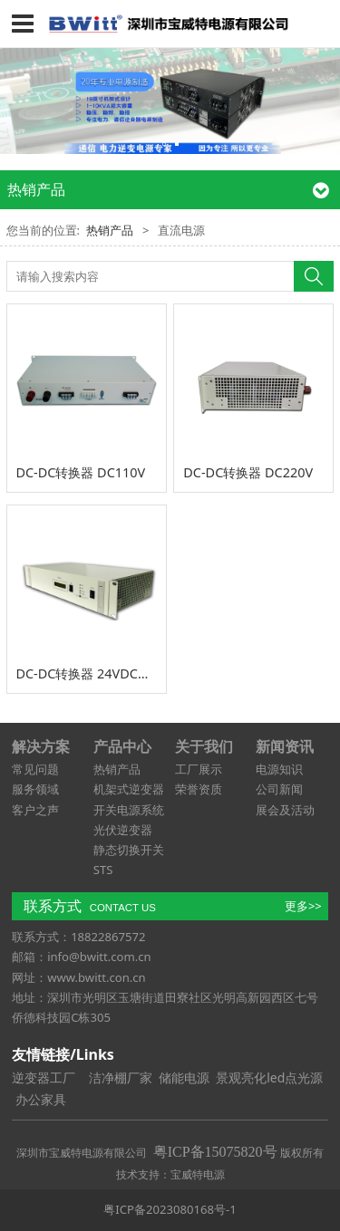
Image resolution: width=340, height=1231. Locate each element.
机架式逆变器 (128, 789)
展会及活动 (285, 810)
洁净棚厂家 (120, 1077)
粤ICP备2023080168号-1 (169, 1209)
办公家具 (40, 1099)
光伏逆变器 (122, 830)
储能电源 (184, 1077)
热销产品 (109, 230)
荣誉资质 (198, 789)
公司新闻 (279, 789)
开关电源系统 (128, 810)
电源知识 (279, 769)
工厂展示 (198, 769)
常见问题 (35, 769)
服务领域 (35, 789)
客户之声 (35, 810)
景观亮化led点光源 (269, 1077)
